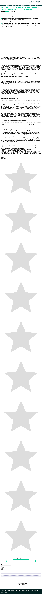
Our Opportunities (23, 5)
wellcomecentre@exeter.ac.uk (22, 583)
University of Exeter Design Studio (32, 590)
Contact (38, 5)
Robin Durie (8, 14)
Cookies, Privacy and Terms (15, 590)
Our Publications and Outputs (31, 5)
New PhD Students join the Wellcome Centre (21, 558)
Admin (7, 11)
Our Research (17, 5)
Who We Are (7, 5)
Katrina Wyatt (13, 14)
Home (3, 5)
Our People (12, 5)
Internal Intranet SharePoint (5, 590)
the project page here (14, 155)
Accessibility (23, 590)
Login (2, 563)
